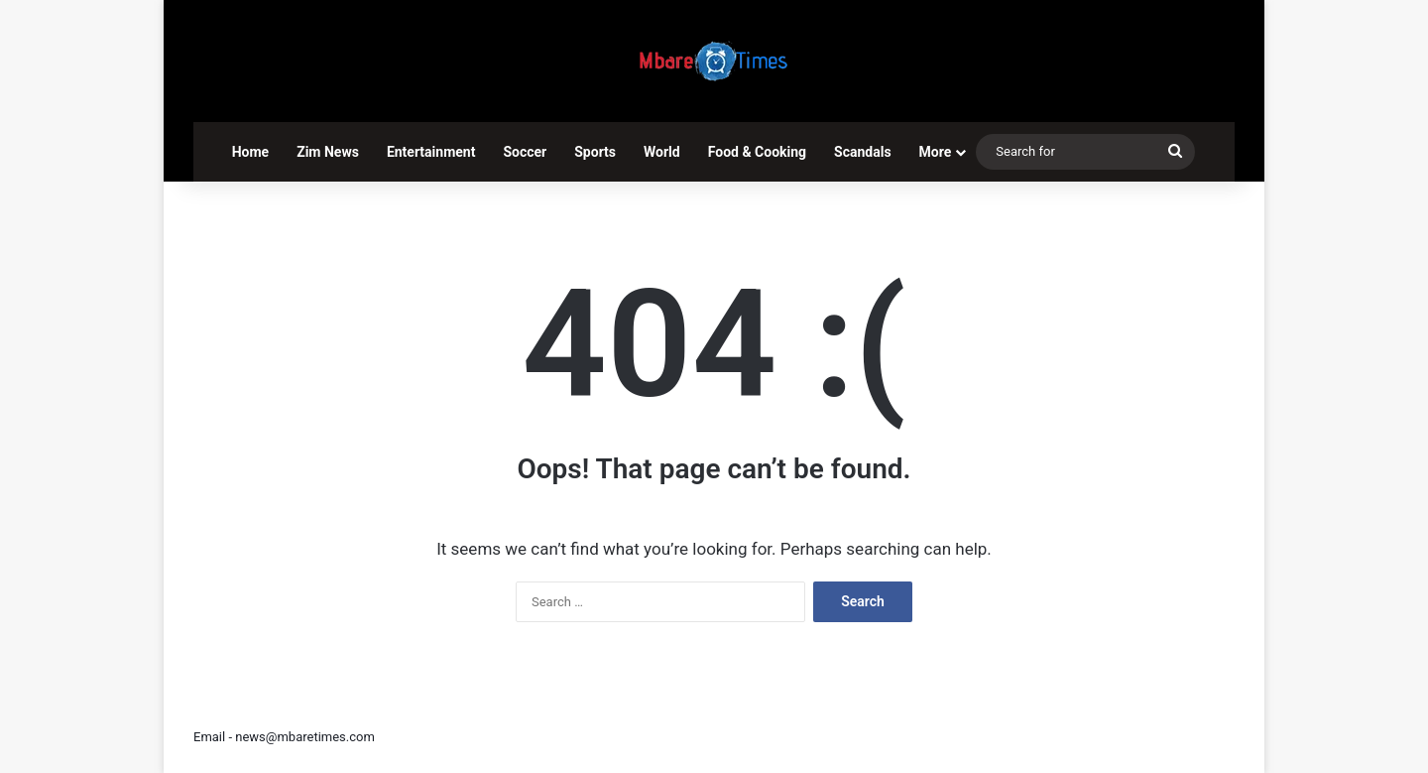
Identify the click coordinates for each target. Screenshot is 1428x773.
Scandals (863, 152)
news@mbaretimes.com (305, 736)
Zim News (328, 152)
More (935, 152)
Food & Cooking (757, 152)
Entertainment (431, 152)
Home (250, 152)
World (662, 152)
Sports (595, 152)
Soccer (524, 152)
